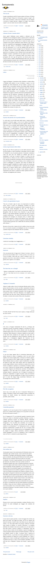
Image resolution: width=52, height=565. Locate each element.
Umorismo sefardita (8, 238)
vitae (6, 510)
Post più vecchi (31, 551)
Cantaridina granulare (8, 407)
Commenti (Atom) (11, 554)
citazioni (7, 264)
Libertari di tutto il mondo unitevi (11, 33)
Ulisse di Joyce (40, 32)
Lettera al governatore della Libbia (11, 147)
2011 (40, 76)
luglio (41, 88)
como (7, 318)
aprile (41, 94)
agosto (41, 86)
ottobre (41, 82)
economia (7, 141)
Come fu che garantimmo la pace (11, 201)
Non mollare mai (7, 449)
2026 (40, 45)
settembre (42, 84)
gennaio (41, 151)
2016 (40, 66)
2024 (40, 49)
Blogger (28, 562)
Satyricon (5, 250)
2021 (40, 56)
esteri (11, 141)
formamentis (8, 4)
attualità (7, 111)
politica (7, 27)
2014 (40, 70)
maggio (41, 92)
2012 (40, 74)
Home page (18, 551)
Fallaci (4, 351)
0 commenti (21, 25)
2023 (40, 51)
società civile (8, 66)
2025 (40, 47)
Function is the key (8, 516)
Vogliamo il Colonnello (9, 283)
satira (7, 279)
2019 (40, 60)
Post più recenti (6, 551)
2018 (40, 62)
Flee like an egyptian (8, 389)
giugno (41, 90)
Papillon (5, 499)
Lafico (4, 72)
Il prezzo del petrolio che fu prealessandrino (14, 117)
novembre (42, 80)
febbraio (42, 98)
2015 (40, 68)
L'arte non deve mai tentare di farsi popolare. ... (44, 133)
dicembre (42, 78)
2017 (40, 64)
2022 (40, 54)
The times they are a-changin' (10, 268)
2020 (40, 58)
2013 (40, 72)
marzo (41, 96)
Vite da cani (6, 13)
